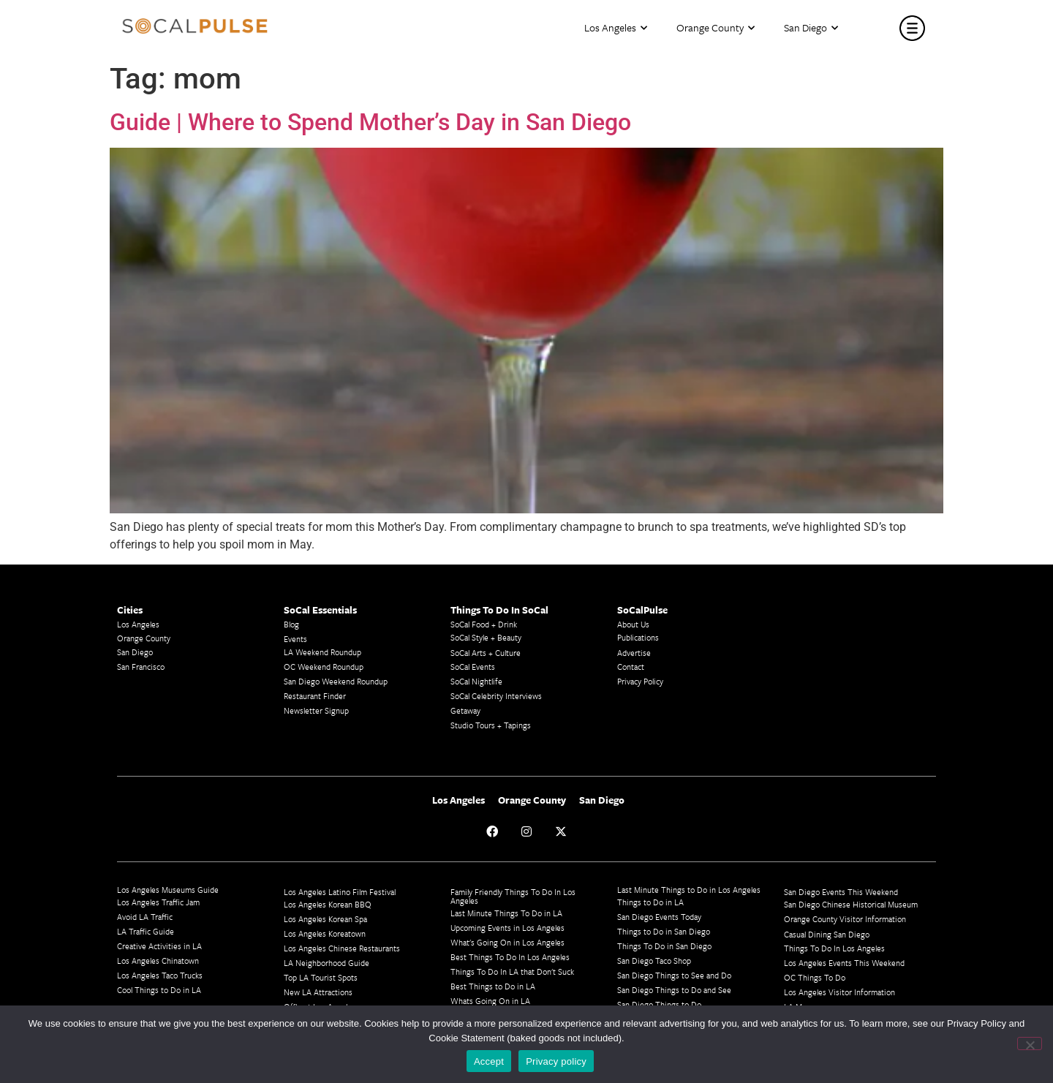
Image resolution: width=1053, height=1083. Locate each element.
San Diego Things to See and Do (674, 975)
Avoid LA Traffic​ (145, 916)
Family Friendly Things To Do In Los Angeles (512, 896)
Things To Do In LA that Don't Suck (512, 971)
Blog (291, 624)
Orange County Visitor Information (845, 919)
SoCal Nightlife (476, 681)
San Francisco (141, 666)
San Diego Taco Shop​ (654, 960)
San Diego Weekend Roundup (336, 681)
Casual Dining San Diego (826, 934)
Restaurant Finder (315, 696)
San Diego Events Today (659, 916)
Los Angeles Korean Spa (325, 919)
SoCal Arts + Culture (485, 652)
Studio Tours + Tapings (490, 725)
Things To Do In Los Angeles (834, 948)
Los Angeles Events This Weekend (844, 962)
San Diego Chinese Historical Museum (851, 904)
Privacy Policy (640, 681)
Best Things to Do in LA (492, 986)
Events (295, 639)
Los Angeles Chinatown (158, 960)
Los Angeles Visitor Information (839, 992)
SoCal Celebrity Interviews (496, 696)
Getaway (465, 710)
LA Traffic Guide (145, 931)
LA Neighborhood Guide (326, 962)
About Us (633, 624)
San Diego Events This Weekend (841, 892)
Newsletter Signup (316, 710)
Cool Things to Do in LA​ (159, 990)
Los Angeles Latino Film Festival (340, 892)
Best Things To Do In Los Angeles (510, 957)
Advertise (634, 652)
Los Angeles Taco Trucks (160, 975)
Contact (630, 666)
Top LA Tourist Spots (321, 977)
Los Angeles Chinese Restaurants (342, 948)
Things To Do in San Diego (664, 946)
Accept (489, 1061)
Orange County (715, 28)
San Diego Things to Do (659, 1004)
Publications (638, 637)
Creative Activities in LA (159, 946)
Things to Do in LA (650, 902)
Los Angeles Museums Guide (168, 889)
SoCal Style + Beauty (485, 637)
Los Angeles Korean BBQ (327, 904)
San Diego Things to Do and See (674, 990)
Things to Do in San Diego (663, 931)
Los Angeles (615, 28)
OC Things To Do (814, 977)
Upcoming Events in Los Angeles (507, 927)
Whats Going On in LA (490, 1001)
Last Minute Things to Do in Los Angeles (688, 889)
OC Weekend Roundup (323, 666)
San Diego (811, 28)
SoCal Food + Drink (483, 624)
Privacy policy (556, 1061)
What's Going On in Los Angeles (507, 942)
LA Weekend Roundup (322, 652)
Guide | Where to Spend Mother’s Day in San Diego (370, 122)
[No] (1029, 1043)
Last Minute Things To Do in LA (506, 913)
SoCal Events (472, 666)
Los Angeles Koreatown (325, 933)
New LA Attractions (318, 992)
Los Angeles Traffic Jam (158, 902)
